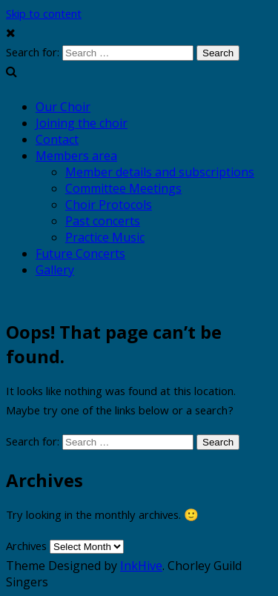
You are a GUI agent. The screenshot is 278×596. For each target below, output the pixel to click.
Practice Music (105, 237)
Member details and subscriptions (159, 172)
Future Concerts (80, 253)
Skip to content (44, 15)
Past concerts (102, 221)
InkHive (141, 565)
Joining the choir (82, 123)
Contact (57, 139)
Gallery (55, 270)
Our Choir (63, 107)
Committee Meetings (123, 188)
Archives (26, 547)
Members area (76, 156)
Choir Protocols (108, 204)
